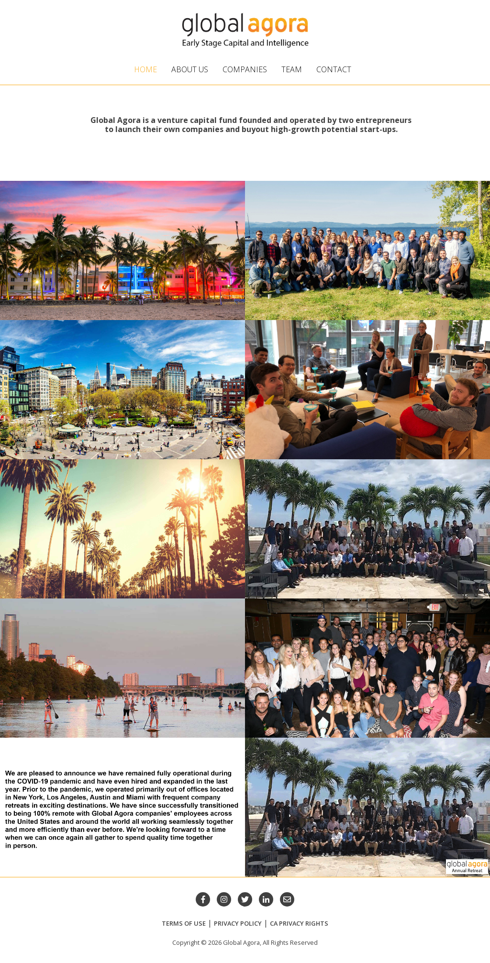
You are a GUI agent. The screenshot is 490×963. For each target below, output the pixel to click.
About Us (189, 69)
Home (145, 69)
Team (291, 69)
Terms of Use (184, 923)
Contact (333, 69)
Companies (245, 69)
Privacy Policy (238, 923)
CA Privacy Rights (299, 923)
